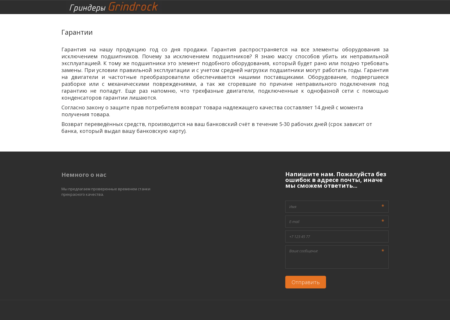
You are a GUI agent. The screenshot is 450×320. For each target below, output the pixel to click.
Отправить (306, 282)
